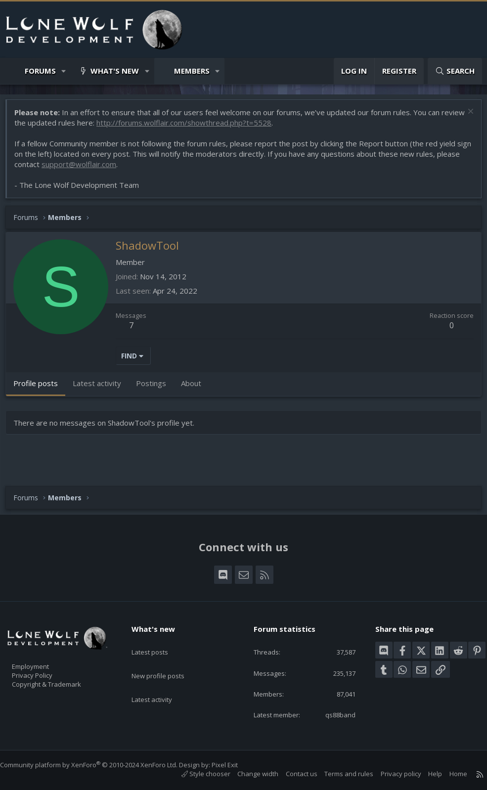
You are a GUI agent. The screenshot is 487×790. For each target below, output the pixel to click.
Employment (43, 660)
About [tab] (196, 388)
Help (425, 773)
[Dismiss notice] (464, 117)
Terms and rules (338, 773)
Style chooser (196, 773)
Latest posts (158, 641)
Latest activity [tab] (102, 388)
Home (448, 773)
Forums (40, 71)
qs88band (333, 714)
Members (192, 71)
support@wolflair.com (108, 169)
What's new (114, 71)
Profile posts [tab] (40, 388)
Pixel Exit (234, 764)
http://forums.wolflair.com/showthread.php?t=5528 (214, 127)
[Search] (455, 71)
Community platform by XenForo (98, 764)
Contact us (292, 773)
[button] (64, 71)
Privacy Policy (45, 670)
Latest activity (160, 680)
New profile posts (167, 660)
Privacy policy (391, 773)
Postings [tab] (156, 388)
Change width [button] (247, 773)
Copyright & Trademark (62, 681)
